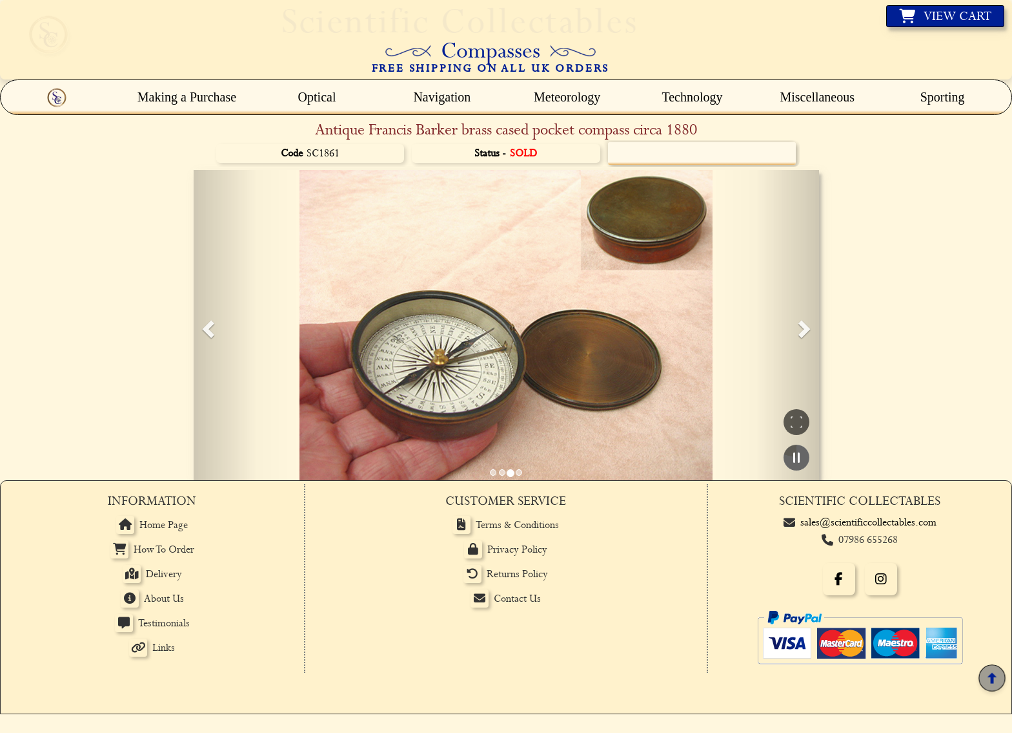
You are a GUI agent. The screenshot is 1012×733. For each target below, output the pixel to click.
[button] (206, 325)
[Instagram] (881, 579)
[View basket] (945, 16)
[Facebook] (839, 579)
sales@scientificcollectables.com (868, 522)
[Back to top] (991, 678)
